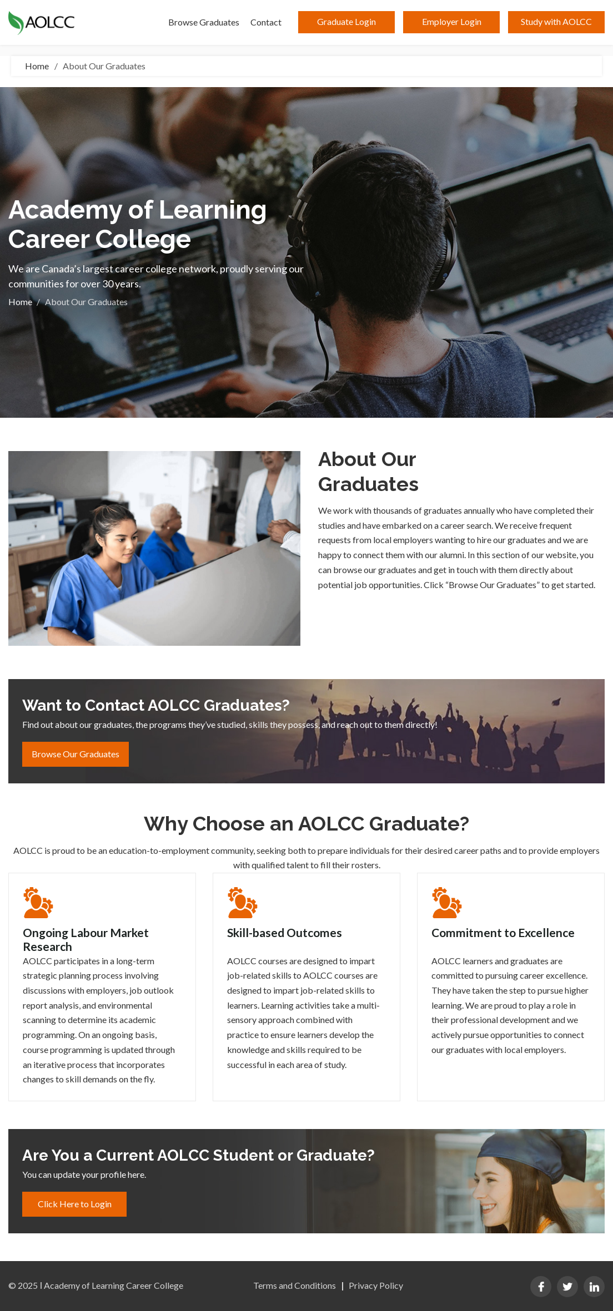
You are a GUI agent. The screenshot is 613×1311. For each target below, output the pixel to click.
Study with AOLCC (556, 21)
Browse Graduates (203, 22)
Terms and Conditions (294, 1285)
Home (37, 66)
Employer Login (451, 21)
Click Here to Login (75, 1203)
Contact (266, 22)
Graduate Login (346, 21)
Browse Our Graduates (75, 753)
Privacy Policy (376, 1285)
